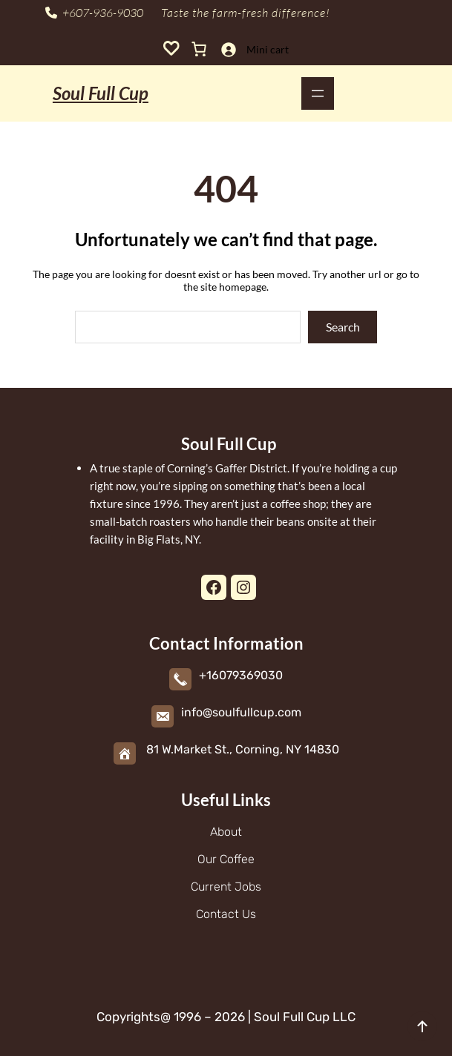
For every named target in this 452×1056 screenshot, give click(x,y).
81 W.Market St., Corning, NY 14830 (242, 749)
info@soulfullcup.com (241, 712)
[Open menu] (317, 93)
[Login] (228, 49)
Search (343, 327)
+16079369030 (241, 675)
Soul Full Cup (100, 93)
